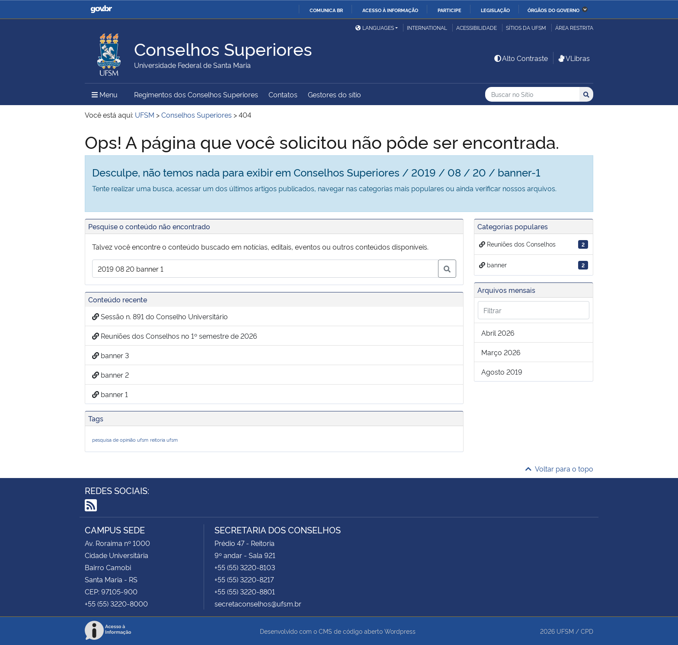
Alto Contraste (520, 58)
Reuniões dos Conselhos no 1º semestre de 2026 (174, 335)
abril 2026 (498, 332)
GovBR (101, 9)
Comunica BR (326, 9)
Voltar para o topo (559, 468)
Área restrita (574, 27)
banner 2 (110, 374)
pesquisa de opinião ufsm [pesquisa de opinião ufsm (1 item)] (120, 439)
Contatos (283, 94)
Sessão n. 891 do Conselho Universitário (160, 316)
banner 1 (110, 394)
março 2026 (501, 352)
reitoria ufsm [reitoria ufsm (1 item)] (164, 439)
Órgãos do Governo (553, 9)
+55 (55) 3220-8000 (116, 603)
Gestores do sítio (334, 94)
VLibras (573, 58)
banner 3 (110, 355)
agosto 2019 (501, 371)
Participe (449, 9)
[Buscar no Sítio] (532, 94)
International (427, 27)
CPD (587, 631)
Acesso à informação (390, 9)
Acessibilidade (476, 27)
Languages (374, 27)
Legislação (495, 9)
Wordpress (400, 631)
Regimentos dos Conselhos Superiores (196, 94)
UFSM (565, 631)
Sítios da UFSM (526, 27)
